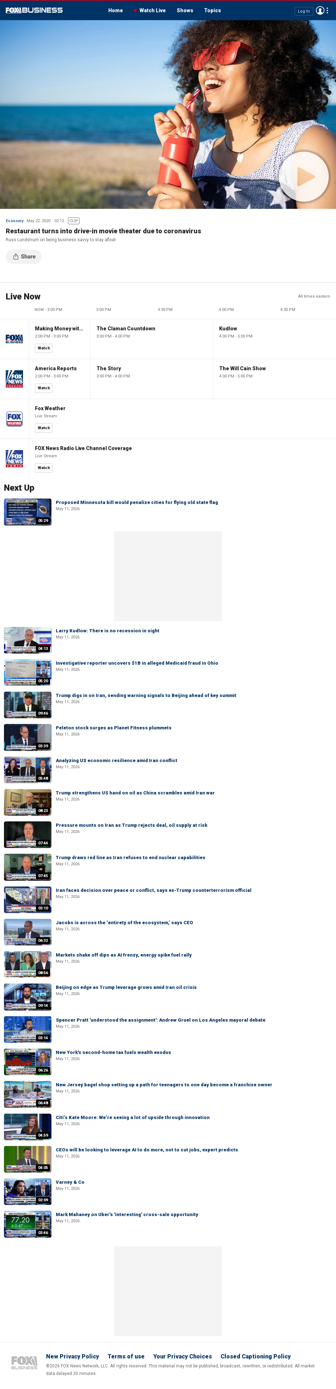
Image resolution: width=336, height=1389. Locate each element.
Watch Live (153, 10)
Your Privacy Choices (182, 1356)
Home (115, 10)
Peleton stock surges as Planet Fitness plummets (114, 727)
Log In (304, 11)
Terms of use (126, 1356)
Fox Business (34, 10)
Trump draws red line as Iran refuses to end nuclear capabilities (130, 857)
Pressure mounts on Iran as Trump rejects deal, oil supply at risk (131, 825)
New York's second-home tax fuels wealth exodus (113, 1052)
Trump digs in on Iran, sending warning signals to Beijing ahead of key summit (146, 695)
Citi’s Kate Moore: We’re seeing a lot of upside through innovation (133, 1117)
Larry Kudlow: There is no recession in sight (107, 630)
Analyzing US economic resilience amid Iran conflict (116, 760)
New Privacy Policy (72, 1356)
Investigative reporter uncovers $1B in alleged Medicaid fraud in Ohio (137, 663)
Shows (185, 10)
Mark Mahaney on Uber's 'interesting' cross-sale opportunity (127, 1214)
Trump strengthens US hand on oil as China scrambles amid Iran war (135, 793)
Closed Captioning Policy (256, 1356)
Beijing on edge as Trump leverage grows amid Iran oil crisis (126, 987)
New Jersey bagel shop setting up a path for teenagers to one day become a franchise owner (164, 1084)
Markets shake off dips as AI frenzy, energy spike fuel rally (124, 955)
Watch (44, 348)
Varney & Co (70, 1182)
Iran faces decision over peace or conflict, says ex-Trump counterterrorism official (153, 890)
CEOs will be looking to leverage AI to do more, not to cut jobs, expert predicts (147, 1149)
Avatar (320, 10)
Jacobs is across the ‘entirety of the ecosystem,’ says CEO (124, 922)
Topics (212, 10)
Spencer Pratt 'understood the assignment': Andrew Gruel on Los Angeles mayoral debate (160, 1020)
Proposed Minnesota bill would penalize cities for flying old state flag (137, 502)
